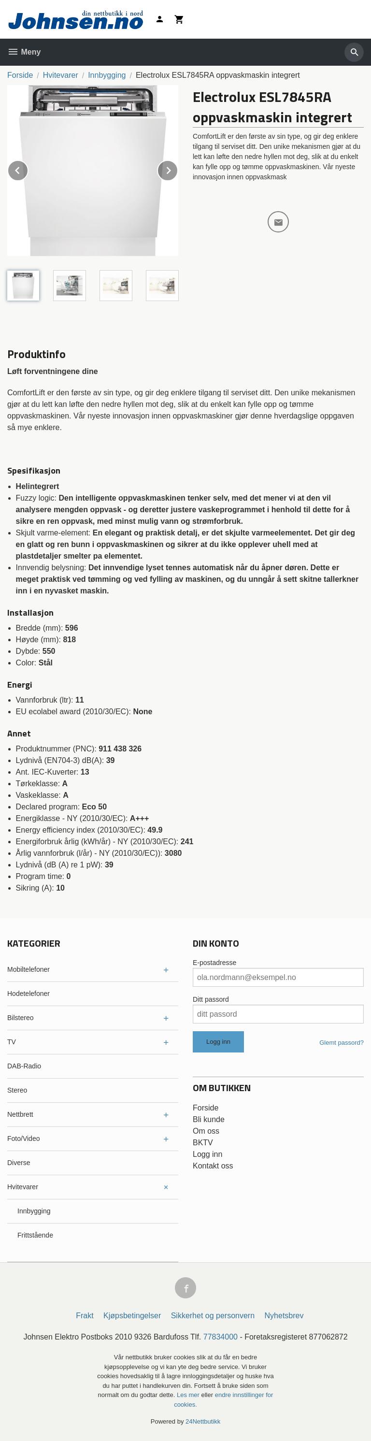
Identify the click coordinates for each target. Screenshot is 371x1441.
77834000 (220, 1337)
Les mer (189, 1394)
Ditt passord (211, 999)
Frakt (84, 1315)
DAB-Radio (24, 1066)
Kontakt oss (213, 1166)
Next (177, 169)
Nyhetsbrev (284, 1315)
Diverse (18, 1163)
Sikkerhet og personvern (213, 1315)
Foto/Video (23, 1138)
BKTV (203, 1142)
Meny (24, 52)
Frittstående (35, 1235)
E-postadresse (214, 962)
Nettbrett (20, 1114)
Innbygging (34, 1211)
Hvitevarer (22, 1187)
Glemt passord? (341, 1042)
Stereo (17, 1090)
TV (11, 1042)
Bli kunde (209, 1119)
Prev (28, 169)
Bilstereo (20, 1018)
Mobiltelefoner (28, 969)
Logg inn (207, 1154)
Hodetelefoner (28, 993)
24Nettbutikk (203, 1421)
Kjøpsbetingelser (132, 1315)
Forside (20, 75)
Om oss (206, 1131)
